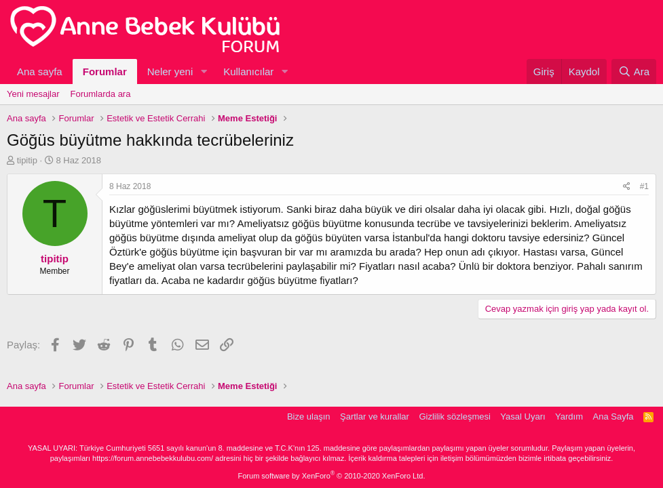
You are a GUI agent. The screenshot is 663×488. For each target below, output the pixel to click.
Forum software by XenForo (331, 476)
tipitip (27, 160)
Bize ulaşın (308, 416)
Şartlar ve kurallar (374, 416)
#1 (644, 186)
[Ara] (633, 71)
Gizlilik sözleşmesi (454, 416)
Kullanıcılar (248, 71)
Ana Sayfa (613, 416)
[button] (203, 71)
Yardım (569, 416)
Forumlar (105, 71)
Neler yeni (170, 71)
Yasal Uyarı (522, 416)
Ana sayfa (39, 71)
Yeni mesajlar (33, 94)
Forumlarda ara (101, 94)
